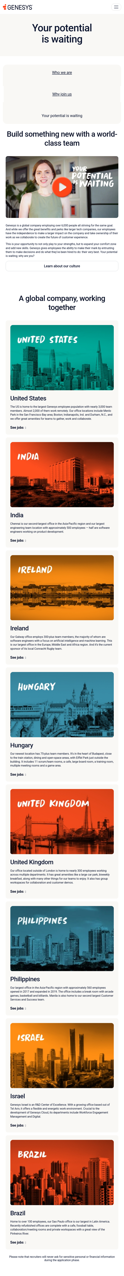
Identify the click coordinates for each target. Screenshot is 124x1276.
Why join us (62, 94)
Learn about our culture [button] (62, 266)
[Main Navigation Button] (116, 7)
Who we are (62, 72)
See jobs (17, 427)
